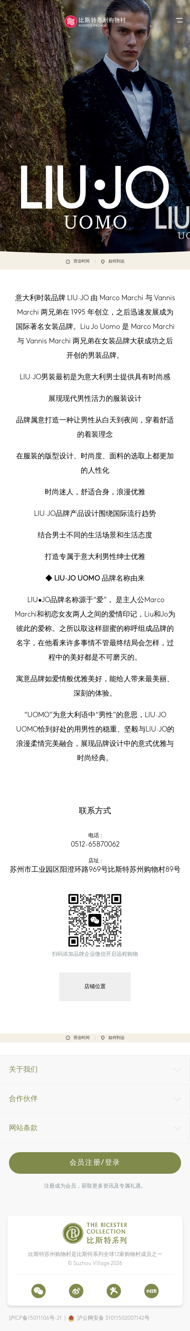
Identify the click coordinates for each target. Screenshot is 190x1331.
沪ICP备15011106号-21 (35, 1318)
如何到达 (113, 261)
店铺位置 (95, 986)
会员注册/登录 (95, 1163)
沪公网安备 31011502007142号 (113, 1318)
